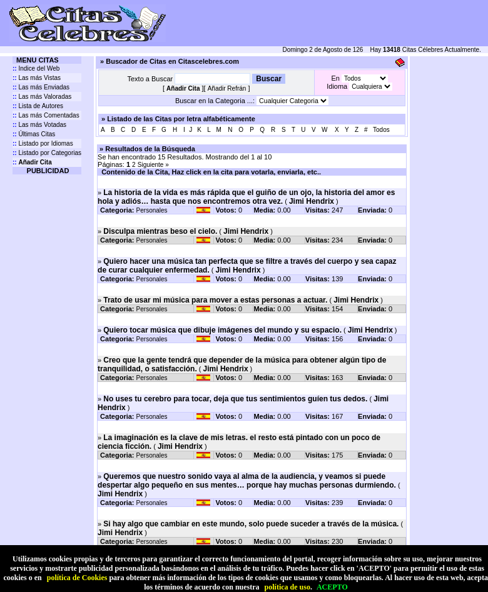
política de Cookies (77, 577)
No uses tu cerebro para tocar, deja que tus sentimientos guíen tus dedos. (235, 398)
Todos (381, 129)
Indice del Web (36, 68)
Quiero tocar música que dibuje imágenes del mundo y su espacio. (222, 330)
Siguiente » (153, 164)
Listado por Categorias (47, 152)
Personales (152, 210)
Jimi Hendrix (311, 201)
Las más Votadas (39, 124)
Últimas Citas (34, 134)
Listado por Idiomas (43, 143)
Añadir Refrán (227, 88)
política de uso (287, 587)
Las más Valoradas (42, 96)
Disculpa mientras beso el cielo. (160, 231)
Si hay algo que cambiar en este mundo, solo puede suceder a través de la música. (251, 523)
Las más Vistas (37, 77)
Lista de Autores (38, 106)
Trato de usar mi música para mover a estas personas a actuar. (215, 300)
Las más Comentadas (46, 115)
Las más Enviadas (41, 87)
